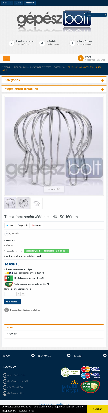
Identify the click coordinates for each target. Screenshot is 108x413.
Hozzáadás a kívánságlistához (25, 310)
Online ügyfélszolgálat (17, 375)
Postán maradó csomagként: (28, 284)
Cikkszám (8, 240)
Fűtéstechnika (21, 67)
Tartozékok (59, 67)
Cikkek (18, 2)
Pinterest (36, 225)
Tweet (9, 225)
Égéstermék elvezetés (40, 67)
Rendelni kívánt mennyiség (17, 288)
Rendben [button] (97, 409)
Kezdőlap (5, 67)
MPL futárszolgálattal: (25, 278)
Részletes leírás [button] (25, 410)
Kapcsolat (30, 2)
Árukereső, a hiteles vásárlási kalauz (54, 404)
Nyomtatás (14, 233)
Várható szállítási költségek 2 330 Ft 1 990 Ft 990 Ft (26, 290)
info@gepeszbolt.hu (15, 393)
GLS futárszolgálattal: (25, 272)
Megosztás (23, 225)
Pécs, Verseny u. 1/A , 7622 (18, 381)
